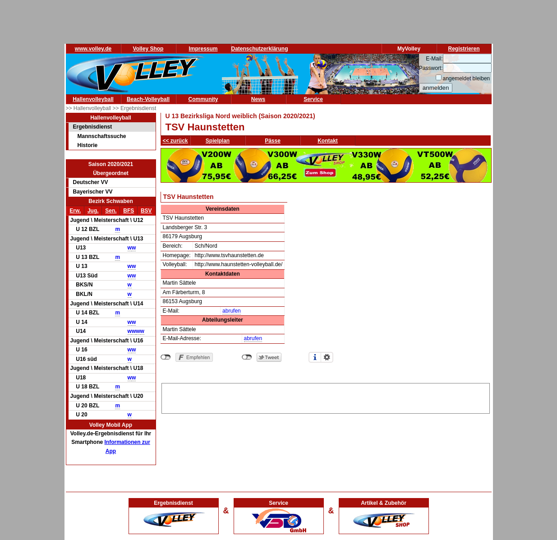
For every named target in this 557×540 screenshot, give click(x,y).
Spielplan (218, 141)
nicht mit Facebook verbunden (166, 357)
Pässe (273, 141)
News (258, 99)
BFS (128, 211)
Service (313, 99)
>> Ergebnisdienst (135, 108)
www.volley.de (93, 49)
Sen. (110, 211)
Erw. (75, 211)
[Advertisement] (325, 397)
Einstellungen (327, 357)
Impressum (203, 49)
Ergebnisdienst (92, 127)
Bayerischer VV (93, 192)
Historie (88, 145)
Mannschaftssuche (102, 136)
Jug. (93, 211)
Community (203, 99)
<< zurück (175, 141)
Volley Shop (148, 49)
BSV (146, 211)
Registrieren (463, 49)
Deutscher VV (90, 182)
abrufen (231, 311)
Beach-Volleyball (148, 99)
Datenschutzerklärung (259, 49)
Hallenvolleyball (93, 99)
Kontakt (328, 141)
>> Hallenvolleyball (89, 108)
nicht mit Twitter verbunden (247, 357)
